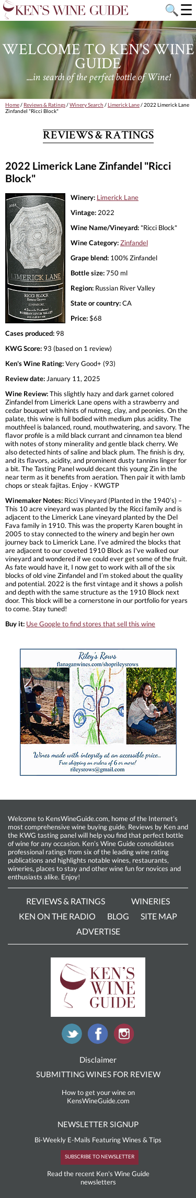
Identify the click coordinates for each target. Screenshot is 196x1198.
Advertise (98, 931)
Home (12, 105)
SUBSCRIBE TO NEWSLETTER (99, 1156)
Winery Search (86, 105)
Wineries (150, 901)
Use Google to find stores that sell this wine (90, 624)
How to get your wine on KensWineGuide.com (98, 1096)
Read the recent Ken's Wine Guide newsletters (98, 1177)
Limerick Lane (124, 105)
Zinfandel (134, 242)
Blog (118, 916)
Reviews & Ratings (44, 105)
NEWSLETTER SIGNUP (98, 1124)
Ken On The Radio (57, 916)
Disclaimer (98, 1059)
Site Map (159, 916)
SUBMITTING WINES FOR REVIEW (98, 1074)
